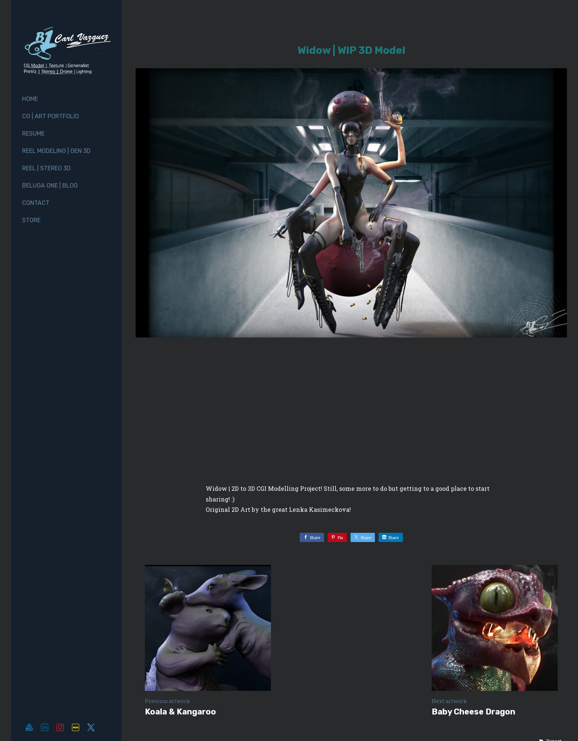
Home (30, 98)
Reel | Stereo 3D (46, 168)
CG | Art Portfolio (50, 116)
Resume (33, 133)
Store (31, 220)
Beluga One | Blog (50, 185)
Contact (35, 202)
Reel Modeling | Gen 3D (56, 150)
